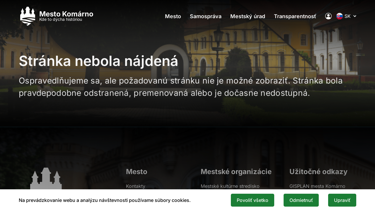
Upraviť (342, 200)
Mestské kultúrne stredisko (230, 186)
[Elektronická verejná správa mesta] (328, 16)
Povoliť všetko (252, 200)
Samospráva (205, 16)
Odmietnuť (301, 200)
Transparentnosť (295, 16)
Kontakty (135, 186)
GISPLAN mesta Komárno (317, 186)
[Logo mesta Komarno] (56, 16)
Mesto (173, 16)
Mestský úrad (247, 16)
